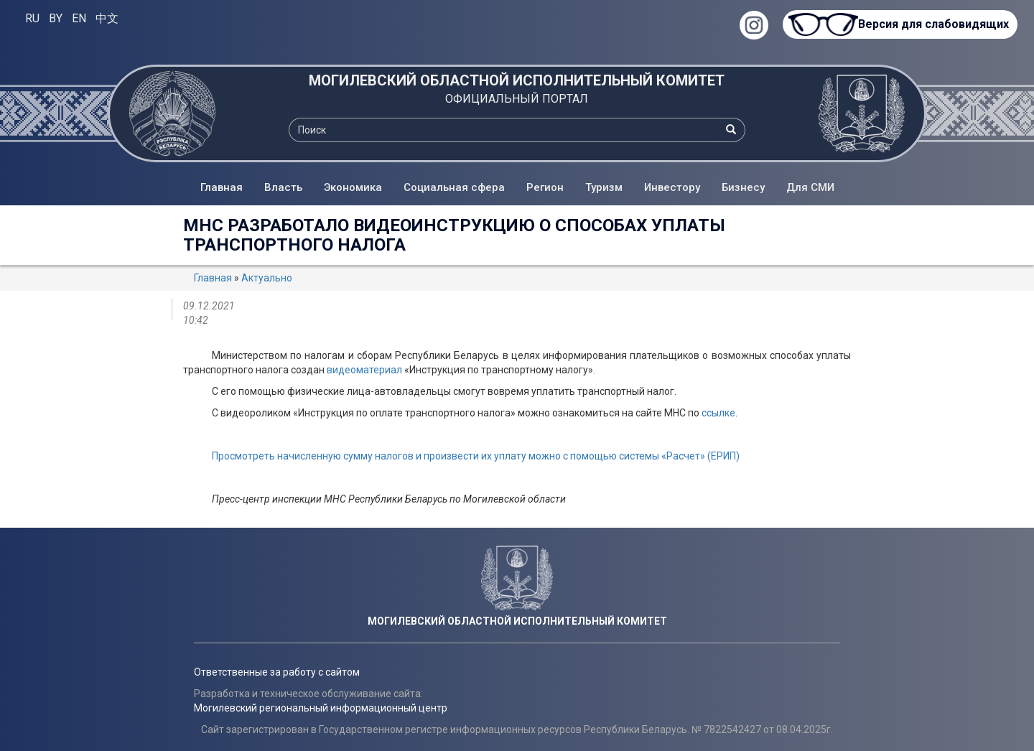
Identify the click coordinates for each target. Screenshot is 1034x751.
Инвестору (672, 187)
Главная (221, 187)
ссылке (718, 413)
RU (32, 18)
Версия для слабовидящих (933, 24)
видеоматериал (364, 370)
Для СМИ (810, 187)
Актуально (266, 278)
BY (55, 18)
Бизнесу (743, 187)
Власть (283, 187)
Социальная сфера (454, 187)
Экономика (353, 187)
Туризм (604, 187)
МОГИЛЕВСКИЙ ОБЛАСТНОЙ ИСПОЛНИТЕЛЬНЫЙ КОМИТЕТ (517, 80)
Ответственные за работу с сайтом (277, 672)
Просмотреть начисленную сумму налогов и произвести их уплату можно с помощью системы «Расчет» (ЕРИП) (476, 456)
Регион (545, 187)
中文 (107, 18)
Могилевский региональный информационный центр (320, 708)
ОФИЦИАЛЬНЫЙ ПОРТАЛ (516, 99)
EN (79, 18)
